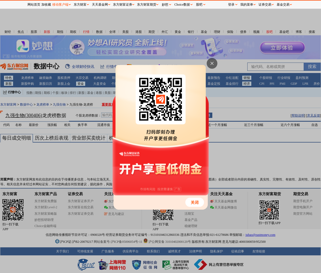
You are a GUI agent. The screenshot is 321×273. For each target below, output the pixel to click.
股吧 (199, 4)
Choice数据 (182, 4)
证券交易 (265, 4)
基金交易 (283, 4)
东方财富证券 (122, 4)
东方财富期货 (146, 4)
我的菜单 (246, 4)
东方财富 (80, 4)
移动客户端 (60, 4)
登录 (231, 4)
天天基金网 (100, 4)
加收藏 (46, 4)
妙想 (165, 4)
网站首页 (34, 4)
